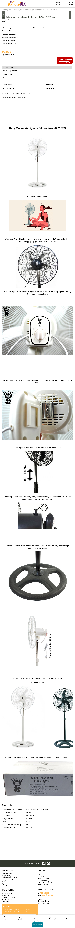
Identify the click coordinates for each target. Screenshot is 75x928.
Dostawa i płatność (10, 71)
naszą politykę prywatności (40, 921)
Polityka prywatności (9, 880)
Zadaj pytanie (8, 74)
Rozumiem (37, 925)
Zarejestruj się (7, 893)
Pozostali (49, 84)
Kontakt (5, 886)
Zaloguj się (6, 895)
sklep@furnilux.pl (48, 895)
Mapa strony (6, 876)
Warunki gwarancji (44, 878)
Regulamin (41, 874)
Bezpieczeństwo (8, 874)
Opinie (5, 78)
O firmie (5, 882)
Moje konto (8, 889)
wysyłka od (9, 55)
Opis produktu (8, 67)
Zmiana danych (7, 899)
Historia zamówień (8, 897)
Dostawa (41, 876)
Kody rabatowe (43, 880)
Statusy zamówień (44, 884)
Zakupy (41, 870)
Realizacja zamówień (45, 882)
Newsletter (6, 901)
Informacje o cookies (9, 878)
